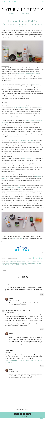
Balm (27, 266)
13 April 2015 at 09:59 (14, 304)
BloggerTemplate (31, 420)
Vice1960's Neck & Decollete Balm (14, 191)
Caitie (11, 302)
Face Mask (40, 266)
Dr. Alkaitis (33, 266)
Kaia (3, 267)
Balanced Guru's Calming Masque (20, 112)
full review (39, 112)
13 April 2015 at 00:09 (10, 289)
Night (21, 243)
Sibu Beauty (23, 267)
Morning (14, 243)
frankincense (38, 180)
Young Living (24, 268)
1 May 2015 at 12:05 (9, 356)
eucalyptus (4, 182)
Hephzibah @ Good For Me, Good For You (17, 314)
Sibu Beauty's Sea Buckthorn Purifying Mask (22, 144)
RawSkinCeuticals (10, 267)
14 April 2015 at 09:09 (14, 339)
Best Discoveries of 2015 (28, 162)
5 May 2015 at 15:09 (13, 375)
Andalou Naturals (11, 266)
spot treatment (6, 268)
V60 (13, 268)
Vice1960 (17, 268)
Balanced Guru (21, 266)
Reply (41, 298)
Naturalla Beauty (22, 11)
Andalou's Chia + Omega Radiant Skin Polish (28, 77)
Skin (29, 267)
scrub (17, 267)
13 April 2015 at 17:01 (9, 316)
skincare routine (36, 267)
